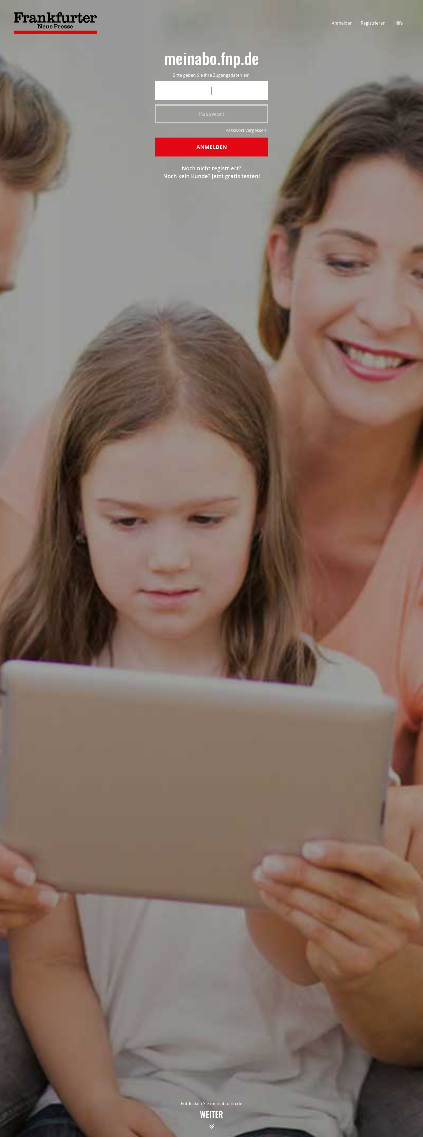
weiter (211, 1122)
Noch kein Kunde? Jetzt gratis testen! (211, 176)
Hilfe (398, 23)
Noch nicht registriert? (211, 168)
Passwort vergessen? (247, 130)
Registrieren (373, 23)
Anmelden (342, 23)
